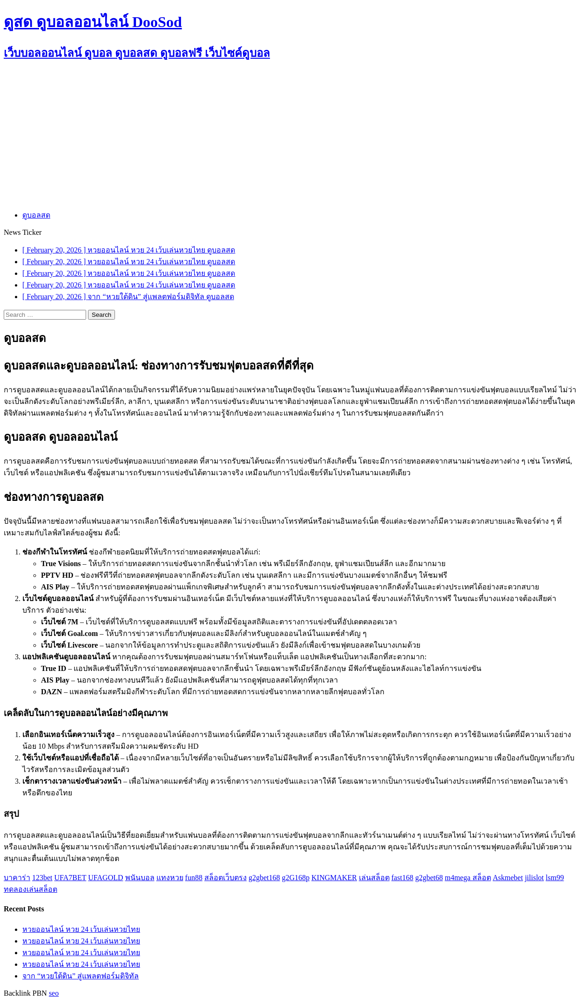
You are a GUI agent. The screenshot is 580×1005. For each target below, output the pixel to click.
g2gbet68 (429, 878)
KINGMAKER (334, 878)
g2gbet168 (264, 878)
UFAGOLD (105, 878)
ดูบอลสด (36, 215)
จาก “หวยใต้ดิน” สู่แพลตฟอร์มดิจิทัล (80, 976)
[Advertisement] (290, 136)
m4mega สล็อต (468, 878)
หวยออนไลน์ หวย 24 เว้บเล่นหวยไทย (81, 929)
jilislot (534, 878)
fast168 (402, 878)
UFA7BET (70, 878)
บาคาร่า (17, 878)
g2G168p (296, 878)
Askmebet (508, 878)
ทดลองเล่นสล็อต (30, 889)
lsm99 (555, 878)
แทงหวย (169, 878)
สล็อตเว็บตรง (225, 878)
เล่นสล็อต (374, 878)
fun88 (193, 878)
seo (54, 993)
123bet (42, 878)
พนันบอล (140, 878)
